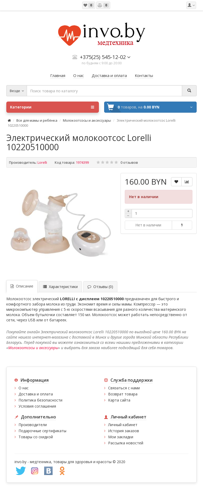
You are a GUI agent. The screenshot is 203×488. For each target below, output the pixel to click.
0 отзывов (129, 162)
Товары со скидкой (36, 436)
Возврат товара (122, 393)
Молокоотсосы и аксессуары (87, 120)
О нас (24, 387)
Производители (33, 424)
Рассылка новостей (125, 442)
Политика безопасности (40, 400)
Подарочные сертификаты (42, 430)
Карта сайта (119, 400)
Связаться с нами (124, 387)
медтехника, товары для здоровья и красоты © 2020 (77, 461)
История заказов (123, 430)
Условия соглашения (37, 406)
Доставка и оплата (36, 393)
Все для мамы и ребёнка (37, 120)
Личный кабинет (122, 424)
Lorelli (42, 162)
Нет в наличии (148, 224)
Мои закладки (120, 436)
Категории (52, 107)
